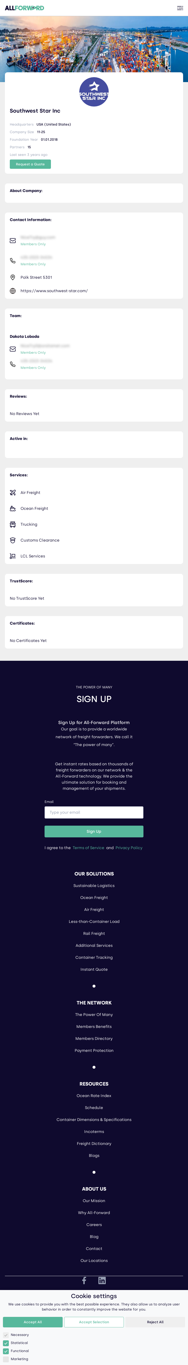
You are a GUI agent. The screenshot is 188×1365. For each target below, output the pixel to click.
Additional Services (94, 945)
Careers (94, 1224)
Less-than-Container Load (94, 921)
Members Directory (94, 1038)
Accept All (33, 1322)
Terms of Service (88, 847)
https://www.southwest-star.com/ (54, 290)
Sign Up (94, 831)
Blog (94, 1236)
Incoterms (94, 1131)
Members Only (33, 244)
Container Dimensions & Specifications (94, 1119)
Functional (16, 1351)
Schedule (94, 1107)
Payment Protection (94, 1050)
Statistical (15, 1342)
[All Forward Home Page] (24, 8)
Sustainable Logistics (94, 885)
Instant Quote (94, 969)
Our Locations (94, 1260)
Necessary (16, 1334)
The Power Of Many (94, 1014)
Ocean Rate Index (94, 1095)
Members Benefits (94, 1026)
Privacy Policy (129, 847)
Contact (94, 1248)
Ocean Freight (94, 897)
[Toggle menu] (180, 8)
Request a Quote (30, 164)
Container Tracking (94, 957)
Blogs (94, 1155)
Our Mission (94, 1200)
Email (94, 809)
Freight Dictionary (94, 1143)
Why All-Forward (94, 1212)
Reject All (155, 1322)
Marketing (15, 1359)
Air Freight (94, 909)
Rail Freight (94, 933)
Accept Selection (94, 1322)
